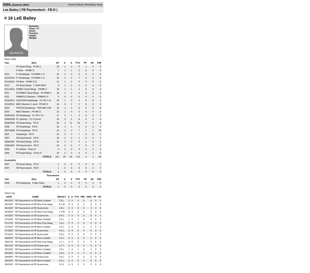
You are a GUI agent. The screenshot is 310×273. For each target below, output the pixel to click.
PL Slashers (22, 119)
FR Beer (20, 81)
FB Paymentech (24, 138)
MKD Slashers (23, 111)
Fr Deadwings (23, 74)
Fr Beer (20, 70)
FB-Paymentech (24, 145)
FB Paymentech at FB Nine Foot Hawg (34, 204)
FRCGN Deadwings (26, 108)
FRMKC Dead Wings (26, 89)
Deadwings (21, 134)
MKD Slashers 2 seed (27, 104)
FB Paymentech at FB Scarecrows (31, 208)
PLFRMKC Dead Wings (28, 93)
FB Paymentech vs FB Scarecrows (32, 215)
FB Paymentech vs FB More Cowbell (33, 200)
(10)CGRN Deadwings (27, 100)
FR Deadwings (23, 115)
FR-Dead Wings (24, 141)
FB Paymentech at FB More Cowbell (32, 227)
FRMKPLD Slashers (26, 96)
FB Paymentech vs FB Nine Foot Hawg (34, 212)
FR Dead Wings (24, 66)
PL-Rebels (21, 149)
